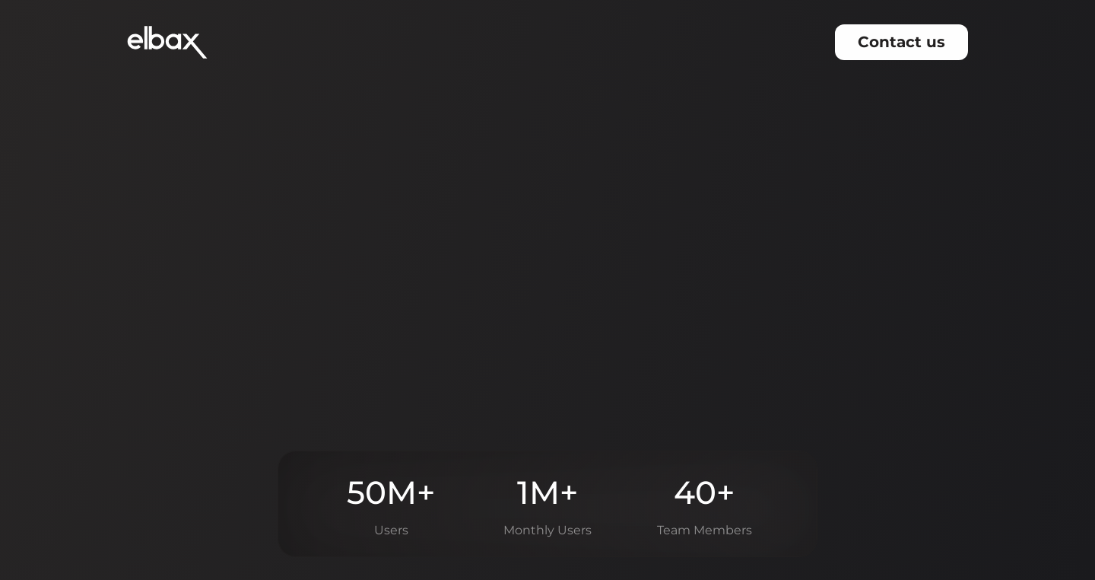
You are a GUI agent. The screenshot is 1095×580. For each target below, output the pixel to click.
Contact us (901, 41)
